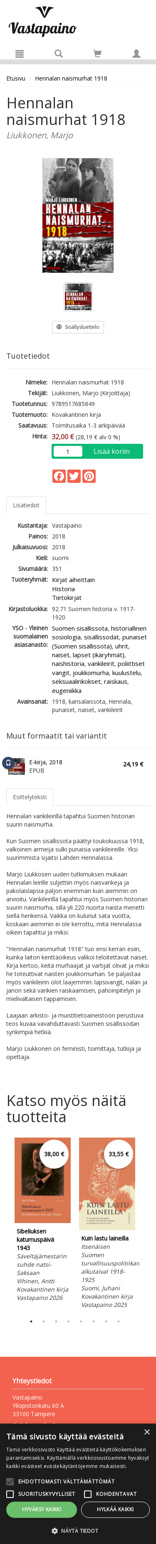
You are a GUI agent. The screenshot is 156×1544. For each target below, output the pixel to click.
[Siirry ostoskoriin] (97, 53)
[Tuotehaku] (58, 53)
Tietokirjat (67, 597)
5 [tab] (81, 1321)
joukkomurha (91, 672)
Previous (4, 1224)
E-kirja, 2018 (45, 762)
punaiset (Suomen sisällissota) (99, 641)
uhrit (121, 646)
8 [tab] (118, 1321)
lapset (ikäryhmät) (98, 655)
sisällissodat (101, 637)
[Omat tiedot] (136, 53)
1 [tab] (31, 1321)
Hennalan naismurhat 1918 (71, 78)
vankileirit (101, 663)
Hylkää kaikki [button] (115, 1509)
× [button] (147, 1432)
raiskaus (115, 681)
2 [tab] (44, 1321)
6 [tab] (93, 1321)
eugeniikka (67, 690)
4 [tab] (68, 1321)
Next (145, 1224)
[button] (78, 1530)
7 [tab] (106, 1321)
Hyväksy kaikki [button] (42, 1509)
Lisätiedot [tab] (26, 505)
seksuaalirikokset (76, 681)
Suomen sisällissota (80, 628)
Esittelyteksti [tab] (30, 797)
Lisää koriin (112, 451)
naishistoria (68, 663)
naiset (60, 655)
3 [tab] (56, 1321)
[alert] (78, 1484)
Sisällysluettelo (78, 326)
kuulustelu (126, 672)
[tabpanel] (42, 1220)
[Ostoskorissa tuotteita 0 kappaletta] (97, 55)
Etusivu (15, 78)
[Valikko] (19, 53)
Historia (63, 589)
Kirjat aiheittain (73, 579)
